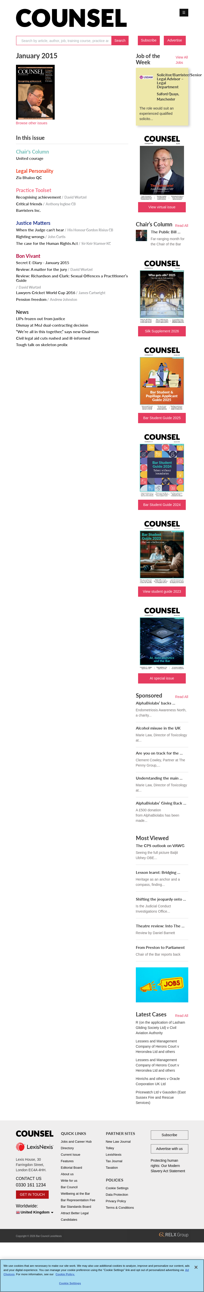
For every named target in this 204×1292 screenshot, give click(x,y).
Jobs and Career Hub (76, 1141)
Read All (181, 226)
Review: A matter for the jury (41, 269)
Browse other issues (31, 123)
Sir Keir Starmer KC (96, 243)
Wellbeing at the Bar (75, 1193)
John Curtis (56, 237)
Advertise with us (169, 1149)
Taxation (112, 1167)
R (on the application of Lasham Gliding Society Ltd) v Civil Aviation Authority (160, 1027)
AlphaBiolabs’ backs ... (155, 703)
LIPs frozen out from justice (40, 318)
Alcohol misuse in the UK (158, 728)
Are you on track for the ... (159, 753)
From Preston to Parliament (160, 947)
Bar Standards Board (76, 1206)
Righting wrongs (30, 236)
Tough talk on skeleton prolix (41, 344)
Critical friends (29, 204)
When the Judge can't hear (40, 230)
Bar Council (69, 1187)
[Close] (196, 1269)
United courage (29, 158)
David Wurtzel (75, 197)
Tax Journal (114, 1161)
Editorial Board (71, 1167)
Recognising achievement (38, 197)
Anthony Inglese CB (61, 204)
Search (119, 41)
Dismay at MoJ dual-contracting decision (52, 325)
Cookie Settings (117, 1188)
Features (67, 1161)
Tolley (110, 1148)
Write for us (69, 1180)
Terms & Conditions (120, 1207)
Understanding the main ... (159, 778)
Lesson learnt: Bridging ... (158, 872)
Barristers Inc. (28, 210)
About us (67, 1174)
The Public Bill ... (166, 231)
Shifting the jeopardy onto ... (161, 899)
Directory (67, 1148)
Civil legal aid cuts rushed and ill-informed (53, 338)
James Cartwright (92, 293)
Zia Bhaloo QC (29, 177)
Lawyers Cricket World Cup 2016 (45, 292)
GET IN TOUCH (32, 1194)
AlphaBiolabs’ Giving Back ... (161, 803)
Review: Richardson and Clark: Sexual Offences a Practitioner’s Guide (72, 278)
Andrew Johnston (63, 299)
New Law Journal (118, 1141)
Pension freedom (31, 299)
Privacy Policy (116, 1201)
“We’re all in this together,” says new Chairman (57, 331)
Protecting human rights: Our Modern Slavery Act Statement (168, 1165)
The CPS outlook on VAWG (160, 845)
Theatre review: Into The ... (160, 925)
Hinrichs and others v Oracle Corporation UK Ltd (158, 1081)
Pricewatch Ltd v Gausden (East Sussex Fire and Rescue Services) (161, 1097)
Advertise (174, 40)
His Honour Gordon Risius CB (90, 230)
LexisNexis (114, 1154)
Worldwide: (34, 1209)
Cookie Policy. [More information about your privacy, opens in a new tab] (65, 1276)
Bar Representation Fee (78, 1200)
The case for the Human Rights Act (47, 243)
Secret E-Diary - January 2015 (42, 262)
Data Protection (117, 1194)
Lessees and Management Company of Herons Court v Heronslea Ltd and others (157, 1046)
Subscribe (148, 40)
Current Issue (70, 1154)
